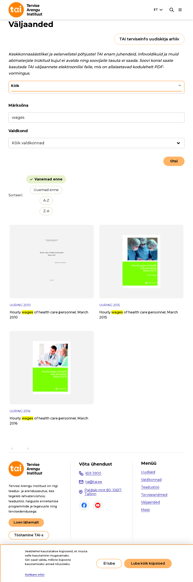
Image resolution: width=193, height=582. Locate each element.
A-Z (46, 200)
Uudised (148, 472)
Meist (145, 510)
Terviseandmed (154, 495)
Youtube (98, 505)
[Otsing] (171, 10)
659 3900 (93, 473)
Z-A (46, 211)
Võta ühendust (95, 464)
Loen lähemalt (26, 522)
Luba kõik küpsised (148, 563)
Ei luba (109, 563)
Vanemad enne (48, 179)
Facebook (84, 505)
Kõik (15, 86)
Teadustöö (150, 487)
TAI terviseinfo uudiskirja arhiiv (149, 39)
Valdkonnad (151, 480)
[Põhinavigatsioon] (180, 10)
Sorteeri (15, 195)
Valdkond (18, 131)
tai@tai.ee (93, 482)
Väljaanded (150, 502)
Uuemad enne (46, 190)
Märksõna (18, 105)
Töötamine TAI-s (28, 535)
